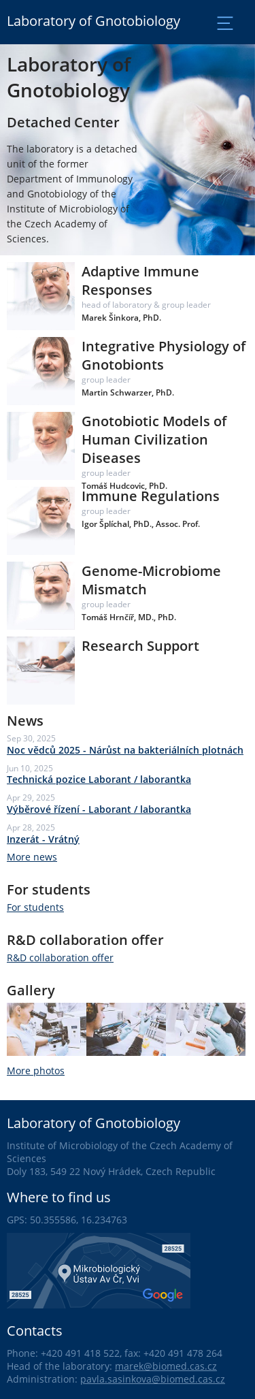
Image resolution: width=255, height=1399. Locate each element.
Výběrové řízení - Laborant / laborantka (99, 809)
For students (48, 889)
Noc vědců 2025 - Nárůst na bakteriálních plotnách (125, 749)
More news (32, 856)
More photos (36, 1070)
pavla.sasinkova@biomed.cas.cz (152, 1378)
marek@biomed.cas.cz (166, 1366)
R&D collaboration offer (85, 940)
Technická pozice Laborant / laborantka (99, 779)
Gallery (31, 990)
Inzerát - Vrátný (43, 839)
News (25, 720)
